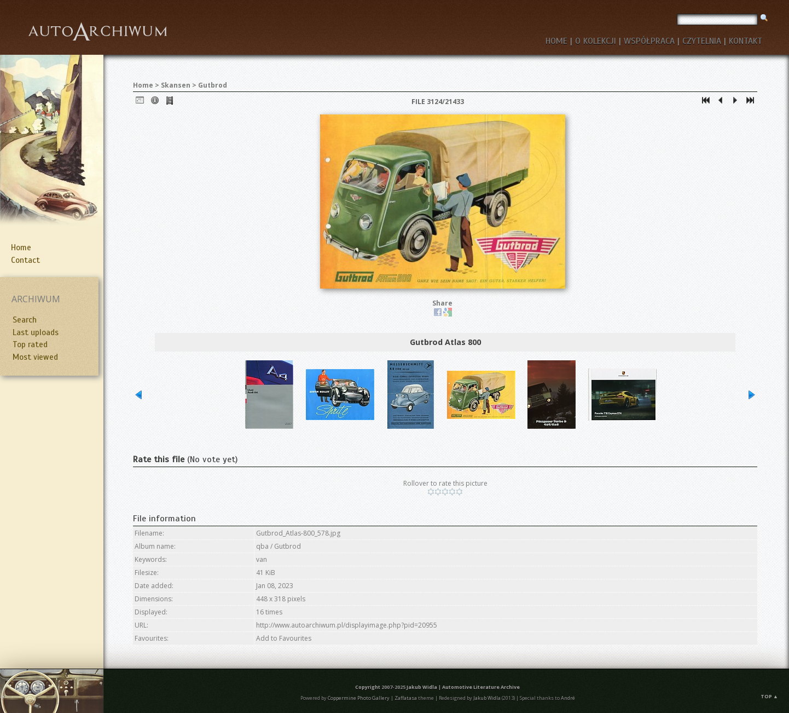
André (568, 698)
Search (25, 320)
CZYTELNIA (701, 41)
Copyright (367, 687)
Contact (25, 260)
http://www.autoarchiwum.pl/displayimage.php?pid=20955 (346, 625)
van (261, 559)
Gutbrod (212, 85)
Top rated (30, 344)
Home (21, 247)
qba (262, 546)
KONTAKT (745, 41)
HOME (556, 41)
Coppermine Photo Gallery (359, 698)
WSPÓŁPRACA (649, 41)
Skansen (175, 85)
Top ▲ (769, 696)
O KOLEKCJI (595, 41)
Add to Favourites (283, 638)
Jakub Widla (422, 687)
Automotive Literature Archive (481, 687)
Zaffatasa (405, 698)
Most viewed (35, 357)
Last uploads (36, 332)
